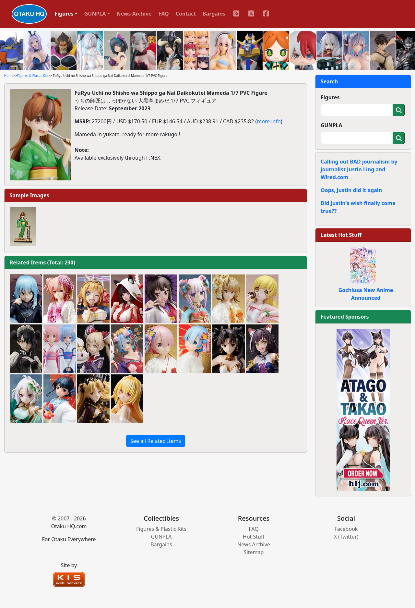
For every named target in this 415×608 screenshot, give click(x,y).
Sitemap (254, 552)
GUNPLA (331, 125)
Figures (330, 97)
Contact (186, 13)
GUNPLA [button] (95, 13)
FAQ (164, 13)
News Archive (134, 13)
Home (8, 75)
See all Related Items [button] (155, 440)
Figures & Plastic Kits (33, 75)
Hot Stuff (254, 536)
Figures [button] (64, 13)
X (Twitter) (346, 536)
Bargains (214, 13)
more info (268, 121)
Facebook (346, 528)
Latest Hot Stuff (341, 234)
